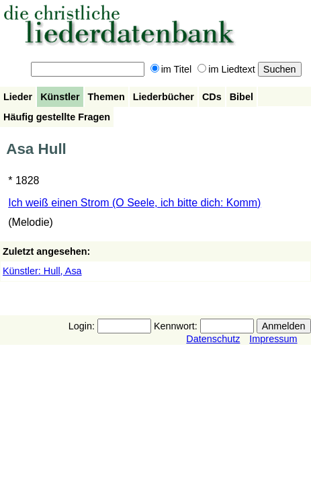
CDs (212, 96)
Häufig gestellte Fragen (56, 117)
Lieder (17, 96)
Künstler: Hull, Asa (42, 271)
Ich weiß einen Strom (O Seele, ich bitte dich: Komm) (134, 202)
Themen (106, 96)
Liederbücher (163, 96)
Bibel (241, 96)
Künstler (59, 96)
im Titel (171, 69)
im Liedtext (226, 69)
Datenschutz (213, 338)
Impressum (273, 338)
